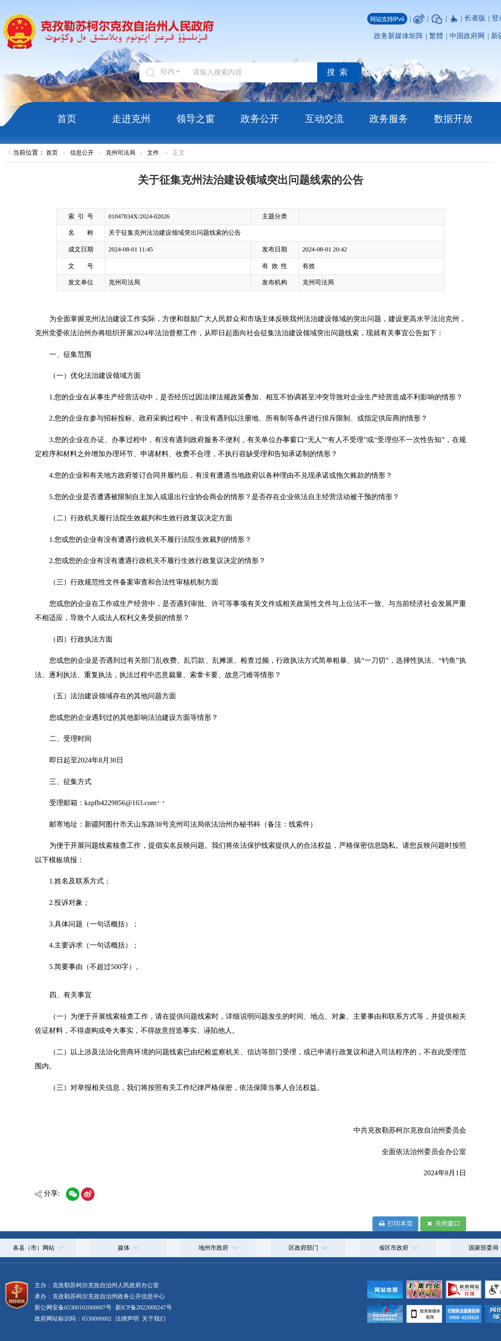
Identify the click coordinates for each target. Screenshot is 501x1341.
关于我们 (153, 1318)
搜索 (339, 72)
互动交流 (324, 118)
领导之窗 (195, 118)
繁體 (436, 36)
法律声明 (127, 1318)
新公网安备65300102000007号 (73, 1307)
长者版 (474, 18)
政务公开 (259, 118)
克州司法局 (120, 152)
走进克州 (131, 118)
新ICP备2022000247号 (143, 1307)
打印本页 (395, 1223)
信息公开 (82, 152)
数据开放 (453, 118)
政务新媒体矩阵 (398, 36)
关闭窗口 (443, 1223)
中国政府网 (467, 36)
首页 (66, 118)
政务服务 (388, 118)
